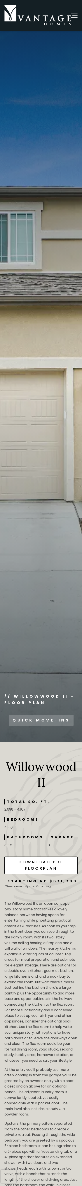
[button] (74, 15)
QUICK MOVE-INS (41, 720)
